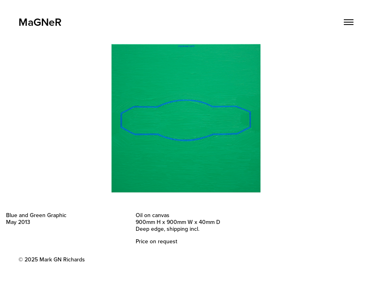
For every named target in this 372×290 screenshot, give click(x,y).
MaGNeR (40, 22)
